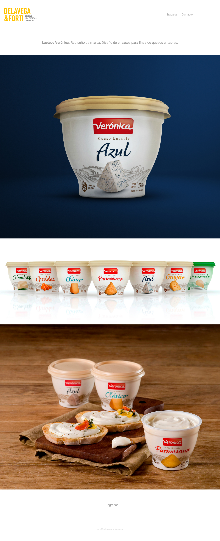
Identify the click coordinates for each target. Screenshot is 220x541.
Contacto (187, 14)
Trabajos (172, 14)
